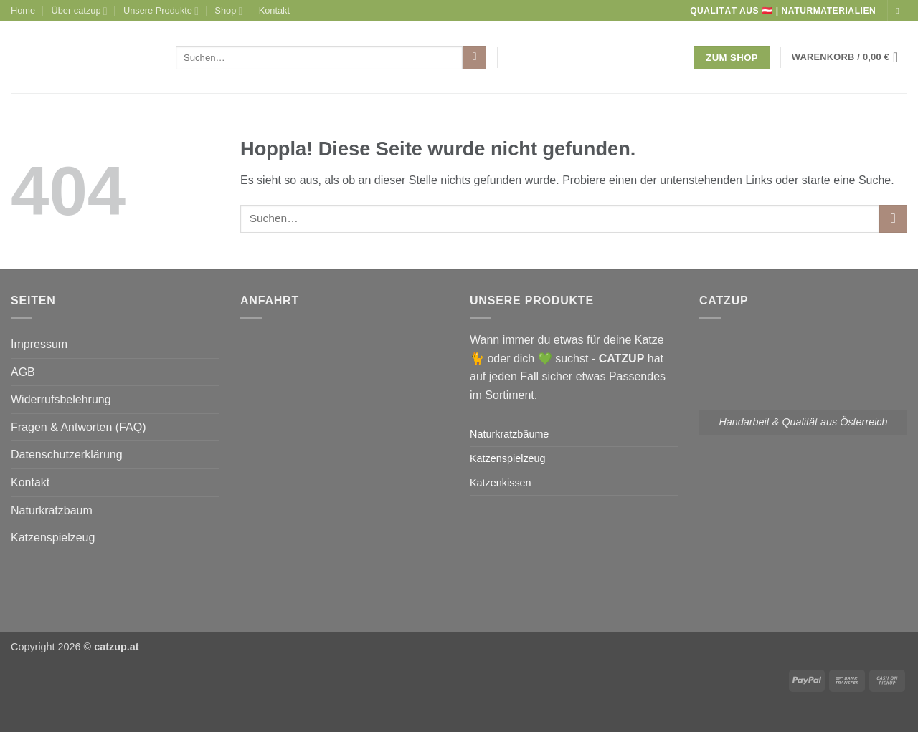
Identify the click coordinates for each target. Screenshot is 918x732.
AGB (23, 372)
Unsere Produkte (161, 11)
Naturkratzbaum (52, 510)
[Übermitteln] (474, 58)
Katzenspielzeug (53, 537)
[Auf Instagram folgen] (900, 11)
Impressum (39, 344)
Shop (228, 11)
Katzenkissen (500, 482)
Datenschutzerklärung (67, 454)
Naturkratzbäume (509, 434)
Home (23, 10)
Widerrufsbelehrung (61, 399)
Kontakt (274, 10)
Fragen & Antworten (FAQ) (78, 427)
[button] (849, 57)
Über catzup (80, 11)
